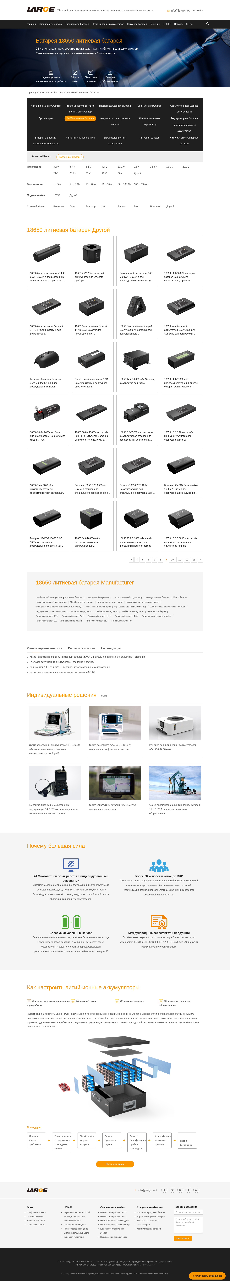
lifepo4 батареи (180, 597)
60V (120, 173)
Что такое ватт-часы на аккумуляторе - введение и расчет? (62, 662)
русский (197, 10)
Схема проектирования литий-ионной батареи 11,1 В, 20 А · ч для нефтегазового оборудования (174, 809)
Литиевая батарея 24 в (71, 621)
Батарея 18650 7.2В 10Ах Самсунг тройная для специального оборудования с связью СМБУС (136, 489)
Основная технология (74, 1237)
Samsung (91, 206)
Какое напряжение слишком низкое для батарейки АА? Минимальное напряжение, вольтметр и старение (87, 657)
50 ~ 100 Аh (124, 184)
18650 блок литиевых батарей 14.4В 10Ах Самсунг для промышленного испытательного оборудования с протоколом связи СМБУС (92, 330)
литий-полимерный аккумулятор (51, 602)
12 (187, 559)
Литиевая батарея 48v (121, 621)
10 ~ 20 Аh (91, 184)
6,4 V (88, 167)
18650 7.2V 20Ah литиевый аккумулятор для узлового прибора (89, 277)
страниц (31, 24)
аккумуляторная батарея (157, 597)
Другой (138, 173)
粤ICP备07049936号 (146, 1265)
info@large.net (180, 10)
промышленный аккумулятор (128, 597)
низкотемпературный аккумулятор (142, 602)
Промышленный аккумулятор (108, 24)
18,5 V (169, 167)
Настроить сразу (115, 1164)
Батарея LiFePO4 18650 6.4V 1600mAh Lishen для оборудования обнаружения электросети (46, 542)
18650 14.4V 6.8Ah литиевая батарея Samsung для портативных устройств (179, 277)
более (104, 696)
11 (179, 559)
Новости (178, 24)
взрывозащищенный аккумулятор (130, 607)
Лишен (121, 206)
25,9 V (73, 173)
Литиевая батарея (137, 24)
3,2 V (56, 167)
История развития (35, 1216)
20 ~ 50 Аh (107, 184)
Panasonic (58, 206)
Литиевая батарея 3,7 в (47, 616)
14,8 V (153, 167)
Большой (155, 206)
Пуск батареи (46, 118)
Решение (155, 24)
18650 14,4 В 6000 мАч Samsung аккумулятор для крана (137, 381)
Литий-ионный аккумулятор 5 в (156, 616)
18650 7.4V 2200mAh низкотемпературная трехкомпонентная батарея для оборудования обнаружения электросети (47, 489)
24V (55, 173)
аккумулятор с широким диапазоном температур (59, 607)
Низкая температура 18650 (113, 1212)
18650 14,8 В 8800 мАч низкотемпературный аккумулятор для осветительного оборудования (91, 542)
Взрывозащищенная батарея (115, 106)
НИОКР (167, 24)
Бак (136, 206)
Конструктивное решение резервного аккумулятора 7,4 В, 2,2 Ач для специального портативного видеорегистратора (53, 809)
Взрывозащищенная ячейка (113, 1237)
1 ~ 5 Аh (57, 184)
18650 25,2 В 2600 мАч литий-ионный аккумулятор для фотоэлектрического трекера (136, 542)
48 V (104, 173)
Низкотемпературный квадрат (114, 1220)
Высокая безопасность (148, 1220)
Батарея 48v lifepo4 (156, 611)
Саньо (73, 206)
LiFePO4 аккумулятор (149, 106)
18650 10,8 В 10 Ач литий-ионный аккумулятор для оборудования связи (178, 436)
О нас (189, 24)
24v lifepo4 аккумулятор (106, 611)
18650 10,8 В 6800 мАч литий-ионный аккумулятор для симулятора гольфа (180, 542)
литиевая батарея (73, 597)
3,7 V (72, 167)
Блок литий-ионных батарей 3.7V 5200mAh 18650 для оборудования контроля (45, 383)
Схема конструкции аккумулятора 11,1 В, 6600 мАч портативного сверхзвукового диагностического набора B (54, 749)
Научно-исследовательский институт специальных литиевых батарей (77, 1216)
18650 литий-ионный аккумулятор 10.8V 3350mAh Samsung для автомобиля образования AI (179, 330)
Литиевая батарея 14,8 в (126, 616)
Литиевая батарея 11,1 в (99, 616)
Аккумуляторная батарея (184, 118)
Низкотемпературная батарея (151, 1212)
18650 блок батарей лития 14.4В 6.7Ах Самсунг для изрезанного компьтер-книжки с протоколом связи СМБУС (47, 277)
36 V (88, 173)
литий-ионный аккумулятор (49, 597)
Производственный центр (76, 1229)
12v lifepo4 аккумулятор (81, 611)
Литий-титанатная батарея (80, 137)
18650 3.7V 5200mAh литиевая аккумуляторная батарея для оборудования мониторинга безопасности (136, 436)
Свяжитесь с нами (35, 1225)
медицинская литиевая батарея (51, 611)
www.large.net (129, 1265)
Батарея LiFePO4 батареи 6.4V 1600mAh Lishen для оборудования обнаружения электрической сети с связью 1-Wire (181, 489)
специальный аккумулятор (98, 597)
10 (172, 559)
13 (194, 559)
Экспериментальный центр (76, 1233)
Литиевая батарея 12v (46, 621)
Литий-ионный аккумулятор (46, 106)
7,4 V (104, 167)
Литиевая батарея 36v (96, 621)
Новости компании (36, 1220)
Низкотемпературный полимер (115, 1225)
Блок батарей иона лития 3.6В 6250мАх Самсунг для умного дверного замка (91, 383)
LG (103, 206)
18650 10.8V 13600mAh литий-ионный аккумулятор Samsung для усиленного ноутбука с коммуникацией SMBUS (91, 436)
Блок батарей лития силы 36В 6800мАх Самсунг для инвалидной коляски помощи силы (136, 277)
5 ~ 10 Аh (75, 184)
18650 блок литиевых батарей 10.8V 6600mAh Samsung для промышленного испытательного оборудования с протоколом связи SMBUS (137, 330)
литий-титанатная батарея (98, 607)
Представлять (182, 1238)
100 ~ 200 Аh (141, 184)
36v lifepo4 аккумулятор (132, 611)
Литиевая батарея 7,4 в (73, 616)
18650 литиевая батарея (85, 92)
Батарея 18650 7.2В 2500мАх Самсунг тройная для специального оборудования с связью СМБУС (91, 489)
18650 (56, 195)
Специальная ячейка (50, 24)
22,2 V (185, 167)
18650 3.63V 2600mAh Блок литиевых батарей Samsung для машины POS (47, 436)
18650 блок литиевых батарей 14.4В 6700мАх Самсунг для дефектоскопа (46, 330)
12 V (136, 167)
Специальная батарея (77, 24)
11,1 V (121, 167)
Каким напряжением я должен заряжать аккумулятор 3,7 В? (62, 672)
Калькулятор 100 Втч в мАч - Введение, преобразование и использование (70, 667)
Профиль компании (36, 1212)
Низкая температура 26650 (113, 1216)
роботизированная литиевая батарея (167, 607)
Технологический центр (75, 1225)
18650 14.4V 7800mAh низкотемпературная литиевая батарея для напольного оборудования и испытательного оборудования (182, 383)
